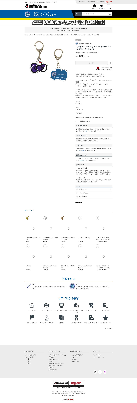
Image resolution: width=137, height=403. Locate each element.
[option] (49, 61)
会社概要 (51, 367)
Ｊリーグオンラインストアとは (57, 355)
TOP (26, 35)
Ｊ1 (30, 359)
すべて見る (108, 328)
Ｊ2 (30, 361)
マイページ (75, 357)
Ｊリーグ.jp (81, 1)
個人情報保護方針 (54, 359)
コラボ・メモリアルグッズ (48, 35)
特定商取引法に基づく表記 (56, 363)
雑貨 (58, 35)
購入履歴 (74, 359)
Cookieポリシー (53, 361)
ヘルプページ (87, 131)
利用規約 (51, 357)
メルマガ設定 (75, 361)
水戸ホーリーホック (34, 35)
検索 (110, 14)
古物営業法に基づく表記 (55, 365)
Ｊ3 (30, 363)
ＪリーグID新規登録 (77, 355)
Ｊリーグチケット (91, 1)
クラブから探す (30, 357)
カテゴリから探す (31, 355)
